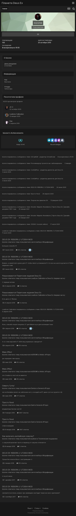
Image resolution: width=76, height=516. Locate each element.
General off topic (44, 388)
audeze (34, 439)
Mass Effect (7, 352)
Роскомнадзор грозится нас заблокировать (46, 163)
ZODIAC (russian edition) (39, 224)
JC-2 (11, 107)
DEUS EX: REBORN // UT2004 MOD (42, 187)
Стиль (37, 508)
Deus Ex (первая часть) (56, 278)
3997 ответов (23, 413)
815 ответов (21, 250)
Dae (11, 121)
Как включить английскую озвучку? (18, 436)
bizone (4, 157)
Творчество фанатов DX (39, 200)
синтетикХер (36, 242)
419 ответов (19, 362)
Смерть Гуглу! (8, 386)
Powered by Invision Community (38, 513)
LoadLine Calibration (17, 114)
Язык (30, 508)
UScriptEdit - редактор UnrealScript (43, 157)
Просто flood (35, 194)
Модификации (48, 242)
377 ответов (19, 396)
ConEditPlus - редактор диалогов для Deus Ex (47, 170)
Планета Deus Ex (12, 3)
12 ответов (22, 286)
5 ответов (21, 446)
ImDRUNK (34, 355)
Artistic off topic (45, 355)
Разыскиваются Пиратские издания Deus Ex (21, 276)
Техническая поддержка (47, 439)
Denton (33, 388)
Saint (33, 405)
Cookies (45, 508)
